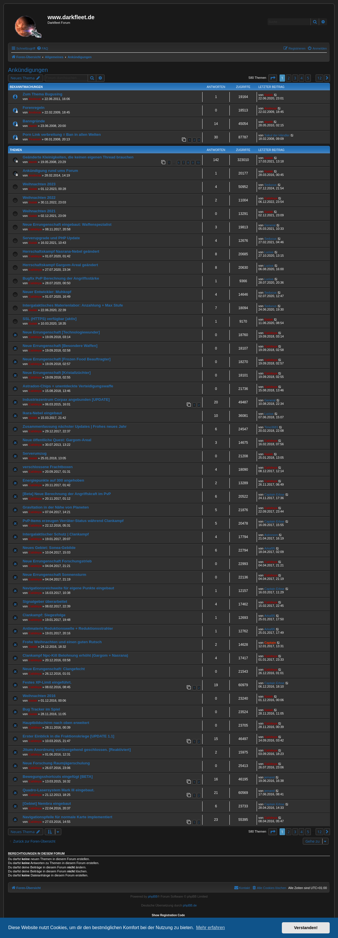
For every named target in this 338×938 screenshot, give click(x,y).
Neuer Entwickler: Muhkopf (47, 292)
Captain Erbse (274, 494)
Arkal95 (269, 548)
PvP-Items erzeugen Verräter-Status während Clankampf (73, 521)
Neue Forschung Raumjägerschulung (56, 763)
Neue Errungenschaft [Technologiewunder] (61, 332)
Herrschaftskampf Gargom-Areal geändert (60, 265)
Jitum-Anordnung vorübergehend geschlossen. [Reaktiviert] (77, 749)
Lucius (269, 252)
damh (33, 125)
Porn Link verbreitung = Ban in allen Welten (62, 134)
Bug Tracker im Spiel (41, 709)
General (270, 225)
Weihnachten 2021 (39, 211)
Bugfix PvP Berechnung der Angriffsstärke (61, 278)
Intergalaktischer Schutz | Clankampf (56, 534)
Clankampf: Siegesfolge (44, 615)
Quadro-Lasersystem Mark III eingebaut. (59, 790)
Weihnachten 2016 (39, 696)
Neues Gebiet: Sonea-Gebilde (49, 547)
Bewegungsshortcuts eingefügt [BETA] (58, 776)
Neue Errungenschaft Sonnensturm (54, 574)
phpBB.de (190, 905)
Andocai (35, 99)
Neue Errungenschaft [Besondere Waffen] (60, 346)
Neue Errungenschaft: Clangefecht (54, 669)
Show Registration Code (168, 915)
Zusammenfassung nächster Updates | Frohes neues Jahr (75, 426)
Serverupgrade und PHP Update (51, 238)
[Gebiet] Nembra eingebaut (47, 803)
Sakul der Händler (277, 135)
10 (198, 162)
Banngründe (34, 121)
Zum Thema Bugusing (42, 94)
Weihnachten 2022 (39, 197)
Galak (268, 95)
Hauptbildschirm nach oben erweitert (56, 723)
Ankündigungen (28, 70)
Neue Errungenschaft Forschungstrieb (57, 561)
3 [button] (295, 78)
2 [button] (289, 78)
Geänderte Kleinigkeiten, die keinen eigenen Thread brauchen (78, 157)
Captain (270, 642)
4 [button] (301, 78)
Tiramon (35, 139)
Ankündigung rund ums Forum (50, 170)
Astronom (271, 535)
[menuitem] (42, 48)
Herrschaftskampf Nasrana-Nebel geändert (61, 251)
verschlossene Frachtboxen (47, 467)
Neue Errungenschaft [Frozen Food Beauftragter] (67, 359)
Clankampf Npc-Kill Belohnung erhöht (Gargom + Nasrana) (75, 655)
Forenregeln (33, 107)
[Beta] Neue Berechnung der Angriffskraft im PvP (67, 494)
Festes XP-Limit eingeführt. (47, 682)
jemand (269, 777)
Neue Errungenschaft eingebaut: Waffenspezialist (67, 224)
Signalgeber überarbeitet (45, 601)
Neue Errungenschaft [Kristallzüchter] (57, 372)
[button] (272, 77)
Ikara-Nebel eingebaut (42, 413)
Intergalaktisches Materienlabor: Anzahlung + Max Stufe (73, 305)
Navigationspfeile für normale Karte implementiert (67, 817)
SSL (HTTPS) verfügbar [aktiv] (49, 319)
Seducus (270, 185)
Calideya (270, 198)
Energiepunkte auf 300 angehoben (53, 480)
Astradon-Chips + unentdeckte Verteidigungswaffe (68, 386)
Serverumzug (35, 453)
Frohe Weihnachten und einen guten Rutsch (62, 642)
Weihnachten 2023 (39, 184)
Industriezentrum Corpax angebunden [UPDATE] (66, 399)
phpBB (152, 896)
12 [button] (319, 78)
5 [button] (308, 78)
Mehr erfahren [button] (210, 927)
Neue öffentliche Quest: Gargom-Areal (57, 440)
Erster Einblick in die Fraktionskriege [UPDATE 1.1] (68, 736)
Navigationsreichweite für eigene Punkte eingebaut (68, 588)
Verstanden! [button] (306, 927)
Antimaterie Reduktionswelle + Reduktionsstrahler (68, 628)
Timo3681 (271, 427)
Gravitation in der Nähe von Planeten (56, 507)
